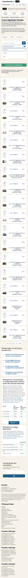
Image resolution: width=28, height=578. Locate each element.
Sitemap (3, 525)
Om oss (3, 506)
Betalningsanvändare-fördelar (9, 515)
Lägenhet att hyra (14, 17)
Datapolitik (4, 511)
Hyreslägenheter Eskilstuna (8, 533)
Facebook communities (7, 514)
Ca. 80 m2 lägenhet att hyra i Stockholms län (17, 277)
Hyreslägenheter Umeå (7, 536)
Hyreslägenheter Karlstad (7, 537)
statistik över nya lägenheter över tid (13, 400)
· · (16, 4)
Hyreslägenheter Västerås (7, 570)
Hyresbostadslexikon (6, 521)
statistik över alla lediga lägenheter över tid (12, 398)
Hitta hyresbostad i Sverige (8, 528)
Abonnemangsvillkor (6, 510)
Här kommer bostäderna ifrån (8, 517)
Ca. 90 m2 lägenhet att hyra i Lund (17, 292)
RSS (2, 526)
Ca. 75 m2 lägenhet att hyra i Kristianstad (17, 336)
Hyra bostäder (5, 17)
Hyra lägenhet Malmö (6, 569)
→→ (20, 343)
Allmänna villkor (5, 509)
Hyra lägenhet (5, 575)
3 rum (22, 17)
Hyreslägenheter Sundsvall (8, 541)
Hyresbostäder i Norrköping (8, 550)
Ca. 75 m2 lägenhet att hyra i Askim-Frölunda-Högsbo (17, 175)
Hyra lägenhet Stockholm (7, 573)
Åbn (23, 81)
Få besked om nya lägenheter (14, 65)
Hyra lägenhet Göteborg (7, 558)
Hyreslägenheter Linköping (8, 539)
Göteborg (5, 37)
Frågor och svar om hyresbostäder (10, 520)
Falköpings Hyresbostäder (8, 571)
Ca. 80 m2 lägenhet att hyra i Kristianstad (17, 131)
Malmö (12, 37)
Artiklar (3, 518)
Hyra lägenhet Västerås (7, 543)
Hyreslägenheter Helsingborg (8, 552)
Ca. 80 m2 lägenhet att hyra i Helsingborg (17, 88)
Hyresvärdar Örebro (6, 559)
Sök (24, 43)
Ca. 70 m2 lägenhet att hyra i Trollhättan (17, 233)
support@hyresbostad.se (7, 490)
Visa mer (12, 422)
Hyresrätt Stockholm (6, 560)
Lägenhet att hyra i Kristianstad (17, 306)
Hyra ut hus (4, 567)
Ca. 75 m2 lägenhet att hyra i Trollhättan (17, 204)
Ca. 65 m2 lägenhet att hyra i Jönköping (17, 190)
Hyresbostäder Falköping (7, 566)
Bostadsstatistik (5, 522)
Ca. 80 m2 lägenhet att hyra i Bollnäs (17, 219)
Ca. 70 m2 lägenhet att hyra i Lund (17, 117)
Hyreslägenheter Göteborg (8, 551)
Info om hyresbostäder (7, 524)
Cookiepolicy (4, 513)
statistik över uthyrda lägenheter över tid (13, 401)
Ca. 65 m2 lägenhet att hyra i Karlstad (17, 102)
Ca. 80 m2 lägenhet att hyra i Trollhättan (17, 248)
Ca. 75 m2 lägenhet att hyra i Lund (17, 146)
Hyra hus (3, 556)
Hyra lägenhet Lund (6, 535)
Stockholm (19, 37)
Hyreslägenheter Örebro (7, 540)
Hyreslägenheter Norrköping (8, 554)
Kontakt (3, 507)
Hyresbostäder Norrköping (8, 574)
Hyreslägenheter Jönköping (8, 544)
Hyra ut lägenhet (5, 555)
